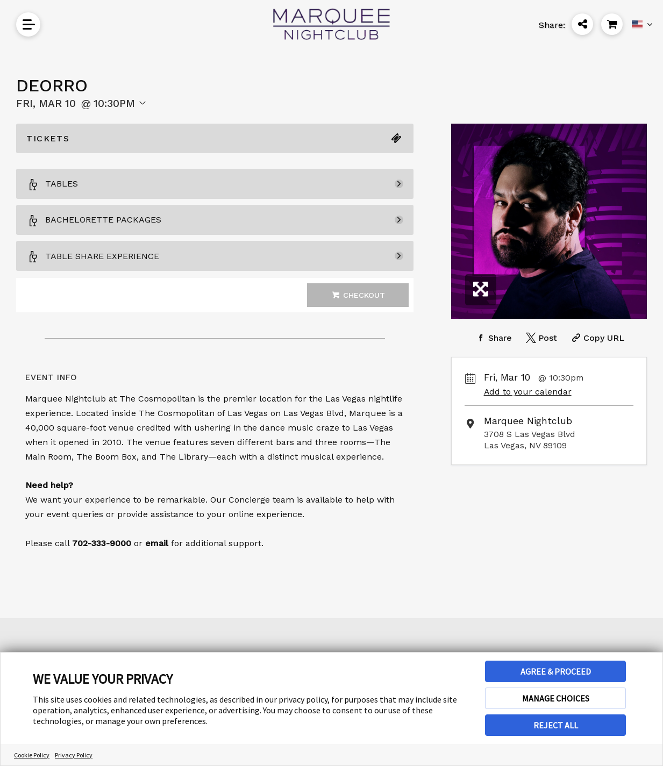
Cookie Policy (31, 755)
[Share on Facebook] (493, 338)
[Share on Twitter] (540, 338)
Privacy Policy (73, 755)
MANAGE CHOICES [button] (555, 698)
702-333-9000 (101, 543)
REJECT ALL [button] (555, 725)
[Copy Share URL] (596, 338)
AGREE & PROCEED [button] (556, 671)
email (156, 543)
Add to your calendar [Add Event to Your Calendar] (528, 391)
